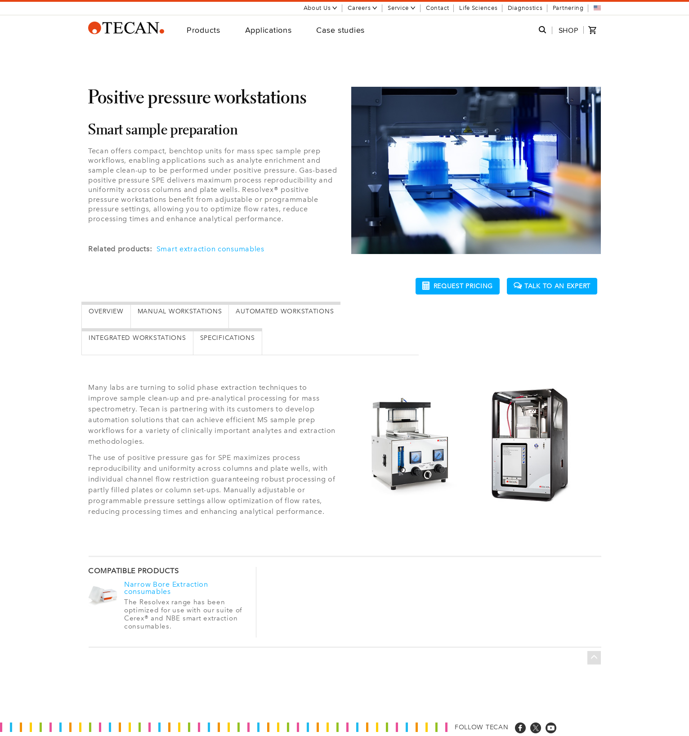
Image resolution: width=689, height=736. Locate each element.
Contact (437, 7)
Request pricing (457, 285)
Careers (363, 7)
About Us (321, 7)
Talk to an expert (552, 286)
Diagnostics (525, 7)
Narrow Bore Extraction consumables (166, 588)
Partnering (568, 7)
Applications (268, 30)
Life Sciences (478, 7)
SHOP (568, 30)
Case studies (340, 30)
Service (402, 7)
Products (203, 30)
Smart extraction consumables (210, 249)
